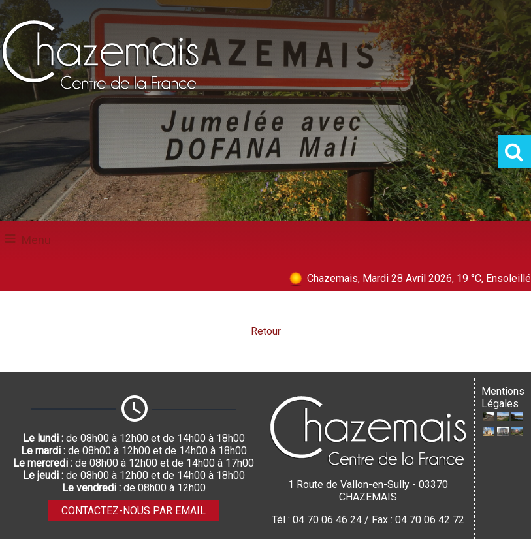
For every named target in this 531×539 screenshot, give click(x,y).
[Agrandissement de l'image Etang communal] (517, 417)
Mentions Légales (502, 397)
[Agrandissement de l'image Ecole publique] (488, 417)
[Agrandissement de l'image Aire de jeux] (503, 417)
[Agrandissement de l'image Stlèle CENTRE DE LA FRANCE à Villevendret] (517, 432)
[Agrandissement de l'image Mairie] (503, 432)
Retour (266, 331)
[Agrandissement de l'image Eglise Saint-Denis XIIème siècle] (488, 432)
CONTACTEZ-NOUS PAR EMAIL (133, 510)
